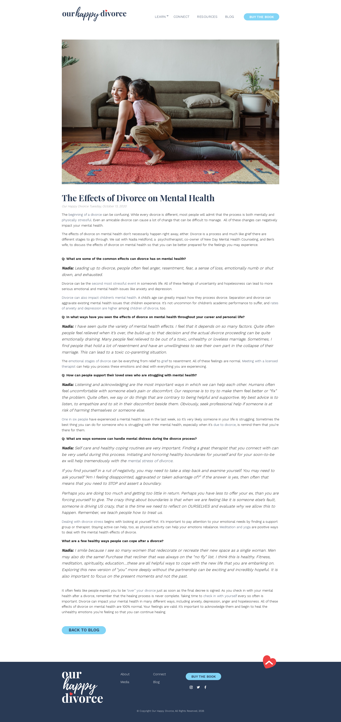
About (125, 674)
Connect (182, 16)
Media (124, 682)
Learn (160, 16)
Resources (207, 16)
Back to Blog (84, 630)
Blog (229, 16)
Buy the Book (261, 17)
